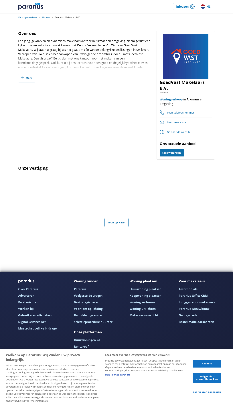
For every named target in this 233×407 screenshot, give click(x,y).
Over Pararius (28, 289)
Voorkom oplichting (88, 309)
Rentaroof (81, 347)
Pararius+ (81, 289)
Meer (29, 78)
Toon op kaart (116, 222)
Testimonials (188, 289)
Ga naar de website (179, 132)
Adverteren (26, 296)
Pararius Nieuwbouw (194, 309)
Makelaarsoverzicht (144, 315)
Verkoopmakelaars (27, 17)
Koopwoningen (171, 152)
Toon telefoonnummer (180, 112)
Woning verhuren (142, 302)
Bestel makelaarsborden (196, 322)
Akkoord (207, 363)
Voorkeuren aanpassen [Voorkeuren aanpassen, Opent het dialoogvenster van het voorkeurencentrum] (207, 392)
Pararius (30, 6)
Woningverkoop (171, 99)
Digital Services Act (32, 322)
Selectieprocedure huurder (93, 322)
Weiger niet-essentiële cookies (207, 378)
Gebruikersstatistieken (35, 315)
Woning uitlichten (143, 309)
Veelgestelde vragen (88, 296)
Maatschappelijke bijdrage (37, 328)
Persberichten (28, 302)
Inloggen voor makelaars (197, 302)
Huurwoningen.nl (87, 340)
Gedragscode (188, 315)
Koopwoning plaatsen (145, 296)
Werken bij (26, 309)
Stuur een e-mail (177, 122)
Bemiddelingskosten (89, 315)
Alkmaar (46, 17)
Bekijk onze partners (117, 374)
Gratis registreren (87, 302)
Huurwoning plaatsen (145, 289)
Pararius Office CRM (193, 296)
